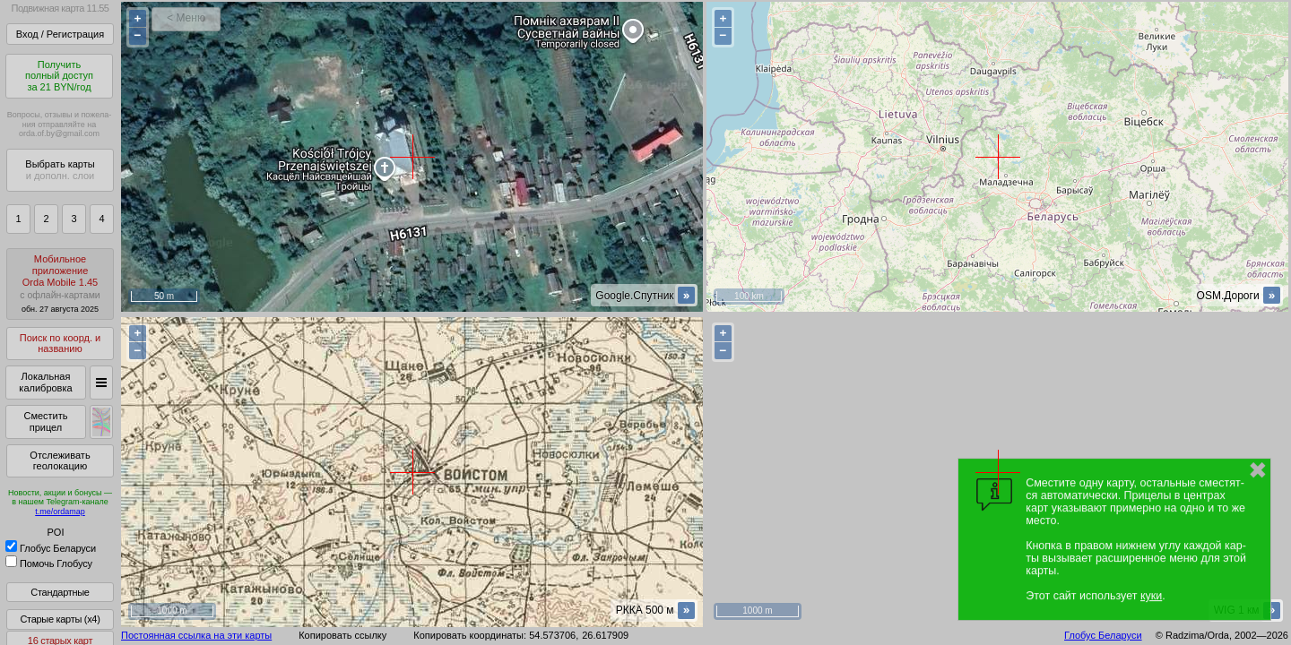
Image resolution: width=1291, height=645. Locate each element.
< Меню (186, 18)
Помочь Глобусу (48, 563)
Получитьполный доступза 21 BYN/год (59, 75)
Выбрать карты (59, 170)
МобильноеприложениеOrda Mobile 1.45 (60, 284)
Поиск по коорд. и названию (60, 343)
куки (1151, 595)
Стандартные (59, 592)
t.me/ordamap (60, 511)
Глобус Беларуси (50, 548)
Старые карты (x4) (60, 619)
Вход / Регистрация (60, 34)
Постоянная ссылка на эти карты (196, 635)
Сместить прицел (45, 421)
